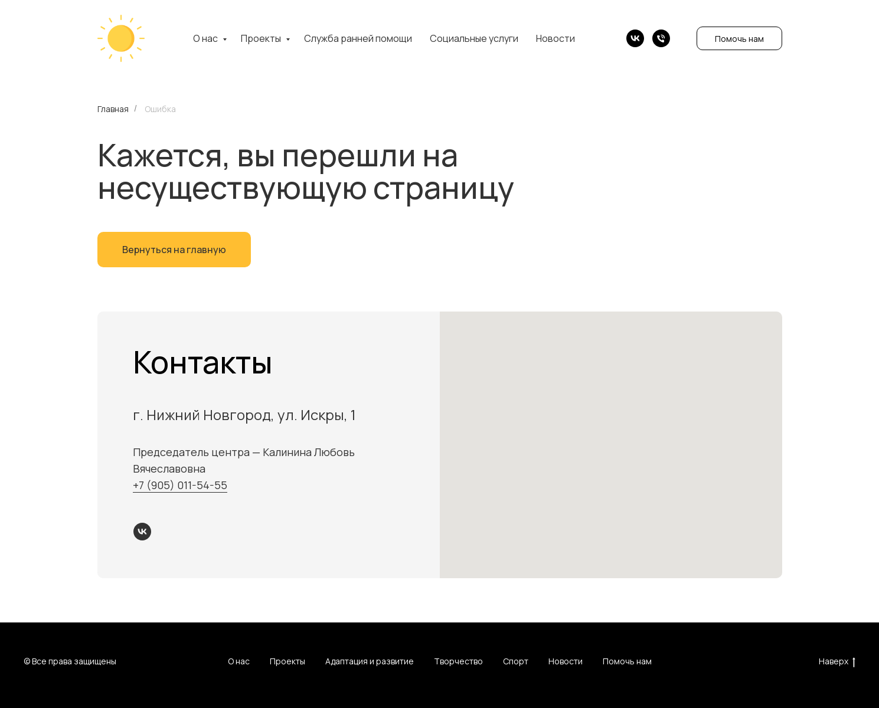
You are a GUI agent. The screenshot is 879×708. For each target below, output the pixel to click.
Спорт (515, 661)
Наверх (837, 661)
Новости (555, 38)
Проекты (262, 38)
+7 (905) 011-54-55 (180, 485)
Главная (113, 108)
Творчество (458, 661)
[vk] (635, 38)
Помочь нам (739, 38)
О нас (206, 38)
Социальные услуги (474, 38)
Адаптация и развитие (369, 661)
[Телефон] (661, 38)
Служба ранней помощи (358, 38)
